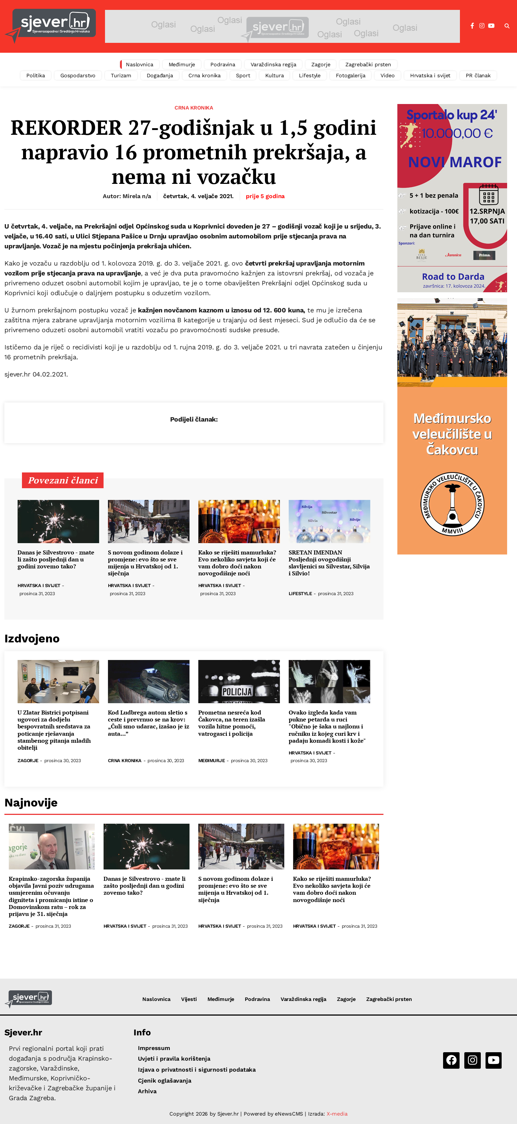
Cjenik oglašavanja (164, 1080)
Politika (35, 75)
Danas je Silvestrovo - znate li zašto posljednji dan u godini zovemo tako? (56, 559)
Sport (243, 75)
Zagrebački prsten (368, 64)
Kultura (274, 75)
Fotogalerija (350, 75)
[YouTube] (491, 26)
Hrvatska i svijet (430, 75)
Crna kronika (204, 75)
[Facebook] (472, 26)
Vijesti (189, 999)
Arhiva (147, 1091)
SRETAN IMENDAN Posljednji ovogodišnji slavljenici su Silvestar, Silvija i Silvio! (329, 563)
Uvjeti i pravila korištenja (174, 1058)
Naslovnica (139, 64)
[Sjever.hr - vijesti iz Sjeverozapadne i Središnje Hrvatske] (50, 26)
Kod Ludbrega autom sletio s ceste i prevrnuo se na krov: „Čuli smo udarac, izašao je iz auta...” (148, 723)
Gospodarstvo (77, 75)
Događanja (160, 75)
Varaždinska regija (273, 64)
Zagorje (320, 64)
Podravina (222, 64)
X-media (337, 1114)
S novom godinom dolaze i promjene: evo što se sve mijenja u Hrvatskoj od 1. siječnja (145, 563)
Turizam (121, 75)
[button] (507, 26)
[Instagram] (482, 26)
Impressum (154, 1048)
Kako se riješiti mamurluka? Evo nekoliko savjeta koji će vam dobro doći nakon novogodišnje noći (237, 563)
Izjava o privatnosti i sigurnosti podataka (197, 1069)
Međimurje (182, 64)
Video (387, 75)
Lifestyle (310, 75)
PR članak (478, 75)
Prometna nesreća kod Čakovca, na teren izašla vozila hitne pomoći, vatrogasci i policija (231, 723)
